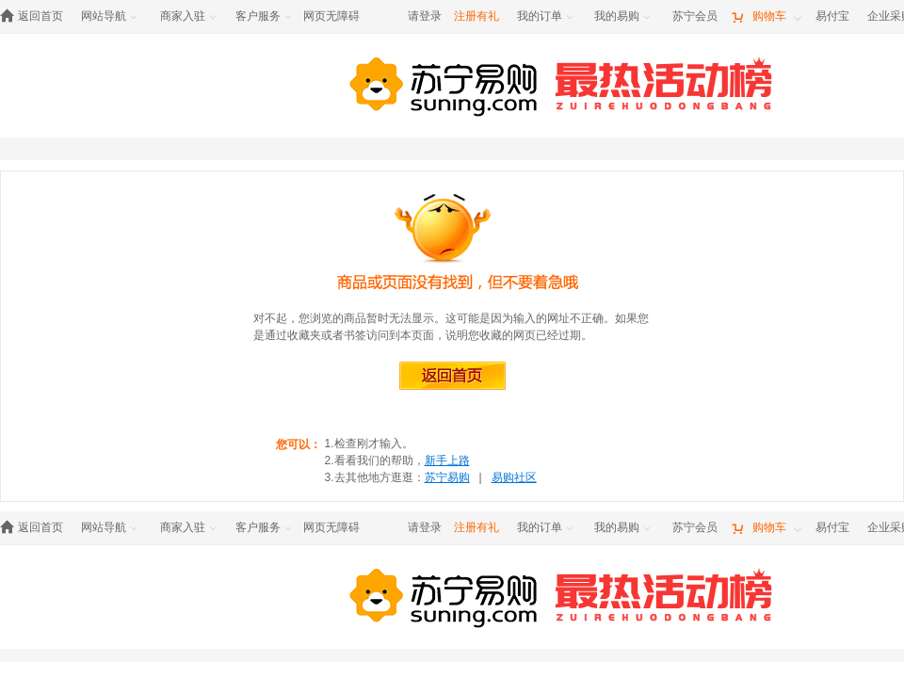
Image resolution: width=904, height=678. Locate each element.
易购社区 (514, 477)
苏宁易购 (447, 477)
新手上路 (447, 460)
